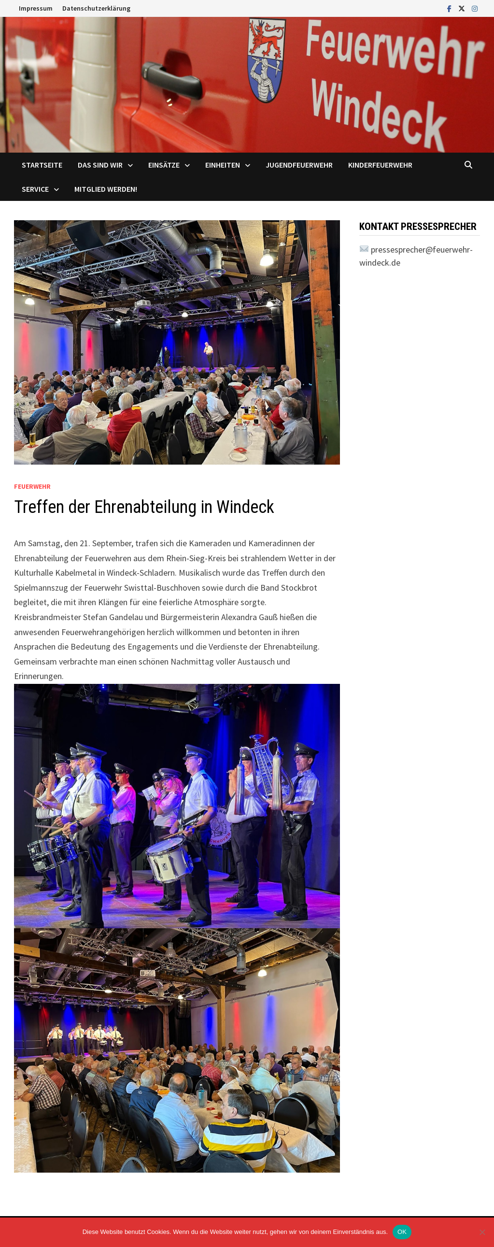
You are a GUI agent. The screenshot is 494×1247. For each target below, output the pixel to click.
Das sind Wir (100, 165)
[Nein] (482, 1232)
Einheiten (222, 165)
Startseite (42, 165)
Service (35, 189)
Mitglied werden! (105, 189)
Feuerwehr (32, 486)
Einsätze (164, 165)
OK (402, 1231)
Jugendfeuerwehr (299, 165)
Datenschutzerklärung (96, 8)
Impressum (36, 8)
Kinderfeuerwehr (380, 165)
